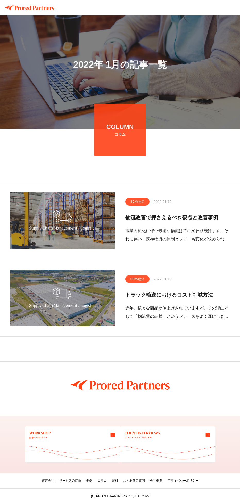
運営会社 (48, 480)
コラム (102, 480)
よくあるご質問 (134, 480)
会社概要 (156, 480)
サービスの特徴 (70, 480)
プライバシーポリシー (183, 480)
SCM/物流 (137, 203)
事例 (89, 480)
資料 (115, 480)
